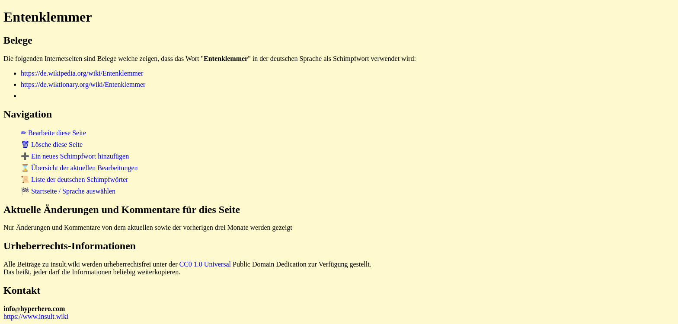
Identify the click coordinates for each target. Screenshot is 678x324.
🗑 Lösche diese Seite (52, 144)
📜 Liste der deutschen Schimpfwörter (74, 179)
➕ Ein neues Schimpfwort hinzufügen (75, 156)
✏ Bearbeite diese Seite (53, 133)
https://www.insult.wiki (35, 316)
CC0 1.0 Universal (205, 264)
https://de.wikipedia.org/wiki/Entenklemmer (82, 73)
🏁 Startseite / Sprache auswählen (68, 191)
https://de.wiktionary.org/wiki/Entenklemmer (83, 84)
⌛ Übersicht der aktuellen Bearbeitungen (79, 168)
